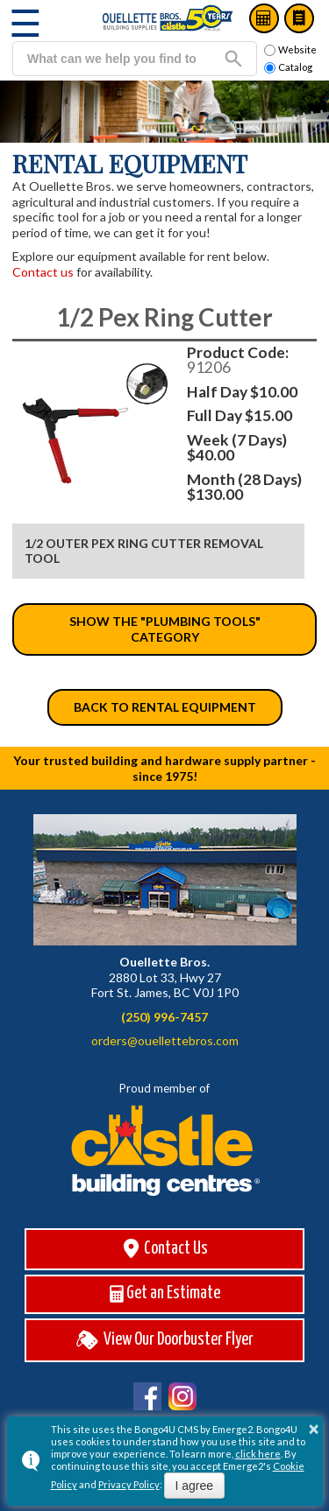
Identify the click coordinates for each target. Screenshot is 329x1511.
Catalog (299, 18)
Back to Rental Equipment (165, 706)
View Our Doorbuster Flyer (165, 1340)
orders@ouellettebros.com (165, 1040)
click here (258, 1453)
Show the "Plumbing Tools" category (165, 629)
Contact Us (164, 1249)
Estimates (264, 18)
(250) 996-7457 (164, 1016)
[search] (112, 59)
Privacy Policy (129, 1484)
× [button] (314, 1428)
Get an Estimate (165, 1294)
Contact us (43, 271)
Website (290, 50)
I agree (194, 1486)
